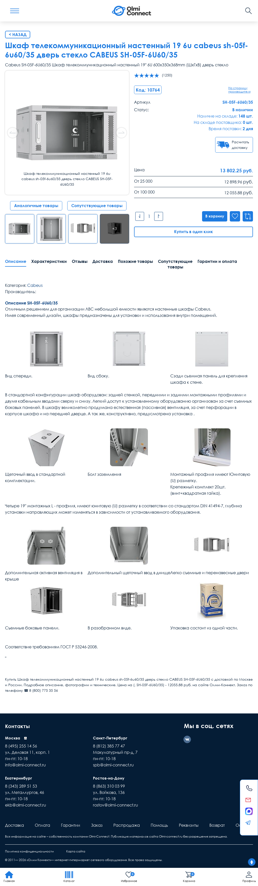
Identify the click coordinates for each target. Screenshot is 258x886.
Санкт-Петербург (111, 737)
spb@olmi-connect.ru (113, 764)
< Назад (17, 34)
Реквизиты (189, 825)
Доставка (102, 261)
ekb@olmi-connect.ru (25, 805)
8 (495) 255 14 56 (21, 746)
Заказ (97, 825)
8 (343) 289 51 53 (21, 786)
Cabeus (35, 285)
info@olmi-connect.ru (25, 764)
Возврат (217, 825)
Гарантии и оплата (217, 261)
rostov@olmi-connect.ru (115, 805)
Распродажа (126, 825)
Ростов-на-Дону (109, 778)
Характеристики (49, 261)
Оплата (42, 825)
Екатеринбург (19, 778)
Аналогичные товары (36, 205)
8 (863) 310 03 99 (109, 786)
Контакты (20, 725)
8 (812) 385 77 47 (109, 746)
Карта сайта (75, 851)
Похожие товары (135, 261)
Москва (13, 737)
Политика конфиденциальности (29, 851)
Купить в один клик (193, 231)
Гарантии (70, 825)
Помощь (159, 825)
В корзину (213, 216)
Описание (15, 261)
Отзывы (79, 261)
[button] (121, 133)
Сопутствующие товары (96, 205)
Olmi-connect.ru (170, 836)
